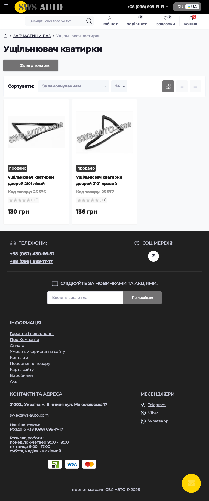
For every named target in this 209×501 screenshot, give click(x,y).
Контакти (19, 357)
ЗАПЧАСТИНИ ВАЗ (32, 36)
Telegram (157, 405)
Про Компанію (24, 339)
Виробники (21, 375)
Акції (15, 381)
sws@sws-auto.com (29, 415)
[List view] (182, 86)
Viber (153, 413)
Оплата (17, 345)
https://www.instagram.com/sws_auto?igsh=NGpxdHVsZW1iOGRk (153, 256)
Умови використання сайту (37, 351)
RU (180, 7)
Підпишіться (142, 298)
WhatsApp (158, 421)
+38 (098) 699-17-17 (31, 261)
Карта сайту (22, 369)
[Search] (89, 21)
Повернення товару (30, 363)
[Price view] (195, 86)
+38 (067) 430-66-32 (32, 253)
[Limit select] (119, 86)
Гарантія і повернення (32, 333)
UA (192, 7)
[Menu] (7, 7)
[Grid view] (168, 86)
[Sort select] (73, 86)
